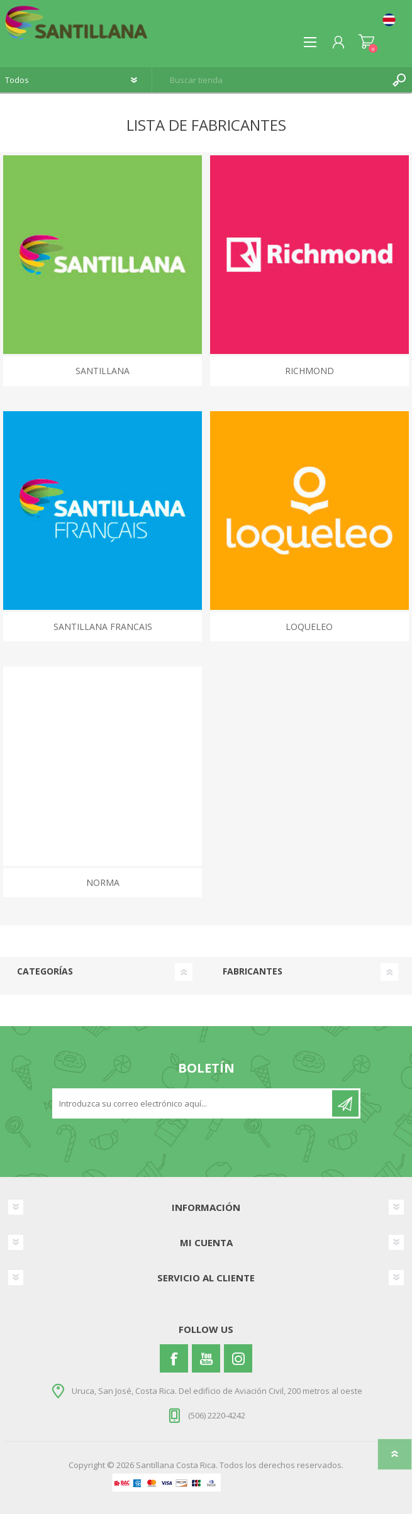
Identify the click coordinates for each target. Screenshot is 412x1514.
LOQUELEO (309, 627)
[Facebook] (174, 1358)
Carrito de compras (366, 42)
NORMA (103, 882)
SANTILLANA (102, 371)
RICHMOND (309, 371)
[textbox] (269, 79)
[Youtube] (206, 1358)
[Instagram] (238, 1358)
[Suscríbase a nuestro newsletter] (193, 1103)
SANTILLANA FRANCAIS (102, 627)
